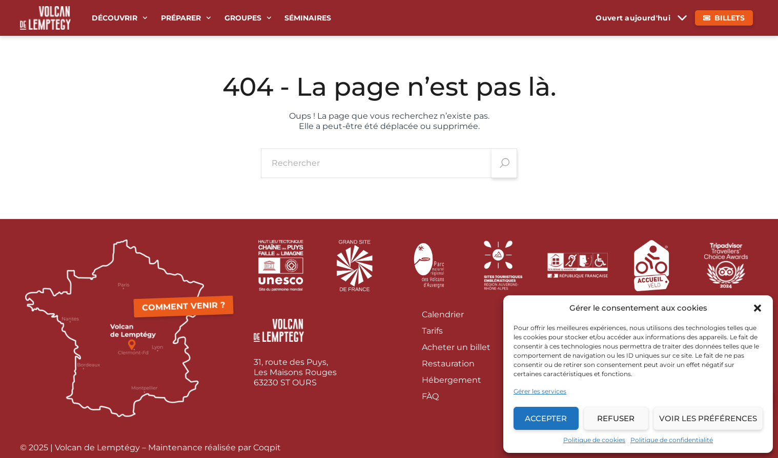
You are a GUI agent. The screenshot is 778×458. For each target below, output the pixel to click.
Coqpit (267, 447)
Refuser (615, 418)
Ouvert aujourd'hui (633, 18)
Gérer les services (540, 391)
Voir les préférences (708, 418)
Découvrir (120, 18)
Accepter (546, 418)
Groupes (248, 18)
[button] (757, 308)
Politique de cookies (594, 440)
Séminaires (307, 18)
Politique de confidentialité (671, 440)
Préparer (186, 18)
